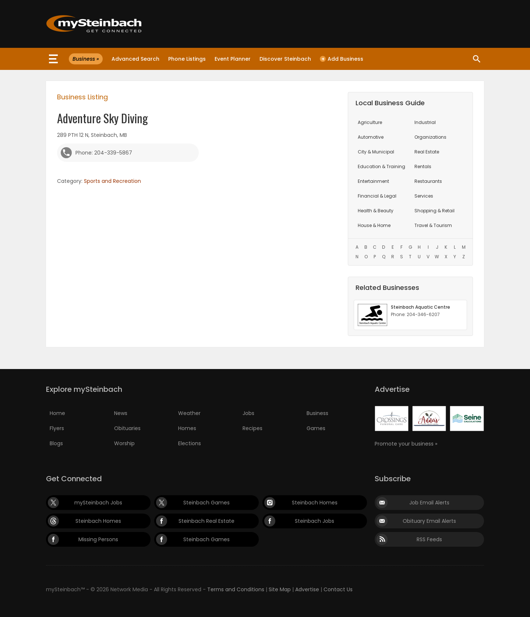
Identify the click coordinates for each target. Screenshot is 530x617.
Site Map (280, 589)
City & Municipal (376, 152)
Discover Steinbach (285, 59)
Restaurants (428, 181)
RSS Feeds (429, 539)
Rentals (422, 166)
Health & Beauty (375, 211)
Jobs (248, 413)
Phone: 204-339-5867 (103, 152)
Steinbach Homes (315, 502)
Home (57, 413)
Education (381, 166)
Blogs (56, 443)
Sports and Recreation (112, 181)
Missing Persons (98, 539)
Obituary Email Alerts (429, 521)
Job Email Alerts (429, 502)
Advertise (307, 589)
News (120, 413)
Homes (187, 428)
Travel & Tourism (433, 225)
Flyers (57, 428)
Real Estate (426, 152)
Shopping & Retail (434, 211)
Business (317, 413)
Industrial (425, 122)
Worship (124, 443)
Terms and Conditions (235, 589)
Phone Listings (187, 59)
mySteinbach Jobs (98, 502)
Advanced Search (135, 59)
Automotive (371, 137)
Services (423, 196)
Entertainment (373, 181)
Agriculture (370, 122)
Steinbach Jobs (314, 521)
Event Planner (233, 59)
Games (316, 428)
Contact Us (338, 589)
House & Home (374, 225)
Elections (189, 443)
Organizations (430, 137)
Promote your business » (406, 443)
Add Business (341, 59)
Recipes (252, 428)
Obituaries (127, 428)
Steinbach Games (206, 502)
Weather (189, 413)
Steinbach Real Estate (206, 521)
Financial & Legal (377, 196)
